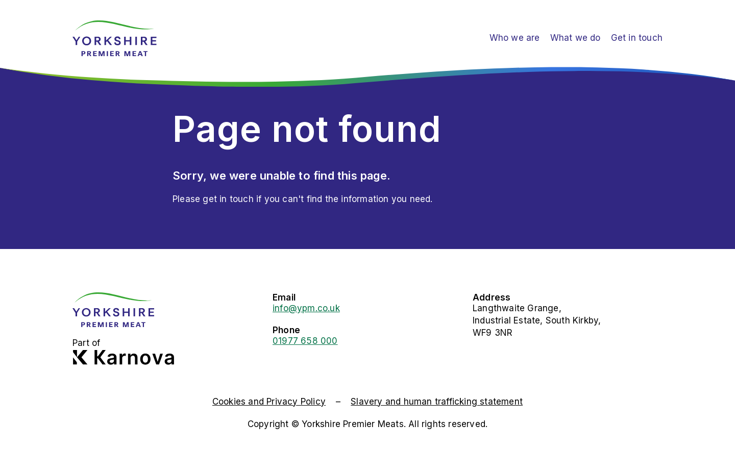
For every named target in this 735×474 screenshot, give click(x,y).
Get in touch (637, 38)
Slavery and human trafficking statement (437, 401)
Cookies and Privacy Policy (269, 401)
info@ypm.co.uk (306, 308)
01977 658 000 (305, 341)
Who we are (514, 38)
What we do (575, 38)
